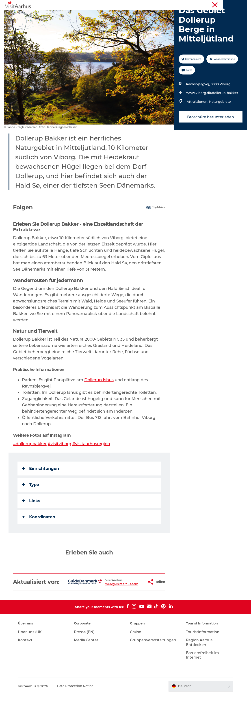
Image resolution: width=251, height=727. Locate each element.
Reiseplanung (114, 19)
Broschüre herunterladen (210, 142)
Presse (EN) (85, 664)
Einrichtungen (41, 493)
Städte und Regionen (177, 14)
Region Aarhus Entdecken (198, 674)
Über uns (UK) (32, 664)
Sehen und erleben (72, 14)
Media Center (87, 672)
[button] (132, 610)
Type (31, 510)
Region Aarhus (180, 4)
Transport (140, 19)
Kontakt (27, 672)
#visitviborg (60, 469)
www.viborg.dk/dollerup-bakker (212, 118)
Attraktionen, (197, 127)
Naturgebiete (220, 127)
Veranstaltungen (109, 14)
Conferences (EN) (235, 4)
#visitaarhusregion (92, 469)
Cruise (136, 664)
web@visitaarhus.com (107, 612)
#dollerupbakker (30, 469)
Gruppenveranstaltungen (153, 672)
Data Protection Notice (77, 718)
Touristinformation (207, 4)
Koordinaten (39, 542)
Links (32, 526)
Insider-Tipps (141, 14)
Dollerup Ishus (99, 405)
